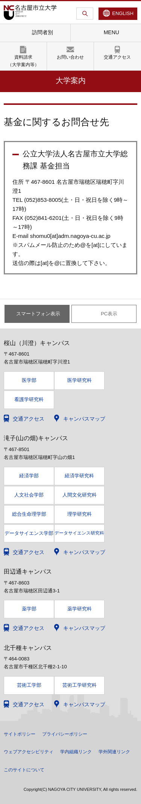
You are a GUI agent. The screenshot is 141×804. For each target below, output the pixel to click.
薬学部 (29, 609)
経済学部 (29, 475)
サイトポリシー (19, 734)
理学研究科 (79, 514)
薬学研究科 (79, 609)
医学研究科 (79, 380)
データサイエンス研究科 (79, 533)
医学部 (29, 380)
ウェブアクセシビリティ (28, 751)
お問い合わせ (70, 57)
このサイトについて (24, 769)
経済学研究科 (79, 475)
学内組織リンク (76, 751)
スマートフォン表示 (38, 313)
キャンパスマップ (84, 419)
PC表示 (109, 313)
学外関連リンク (114, 751)
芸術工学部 (29, 685)
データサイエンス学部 (29, 533)
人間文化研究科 (79, 495)
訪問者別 (42, 32)
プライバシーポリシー (64, 734)
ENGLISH (122, 13)
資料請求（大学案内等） (23, 61)
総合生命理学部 (29, 514)
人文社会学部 (29, 495)
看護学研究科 (29, 399)
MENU (111, 32)
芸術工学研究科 (79, 685)
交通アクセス (117, 57)
